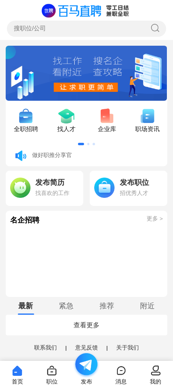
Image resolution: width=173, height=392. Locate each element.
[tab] (26, 306)
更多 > (155, 219)
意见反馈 (86, 348)
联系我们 (45, 348)
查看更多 (86, 325)
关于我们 (127, 348)
